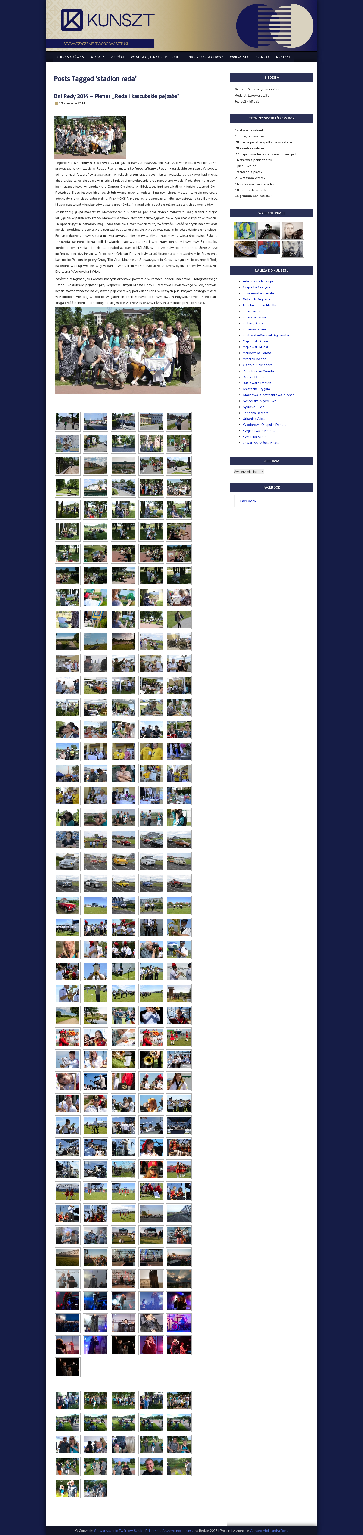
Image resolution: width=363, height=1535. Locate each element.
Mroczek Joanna (254, 359)
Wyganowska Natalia (259, 431)
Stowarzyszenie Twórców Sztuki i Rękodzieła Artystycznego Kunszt (144, 1531)
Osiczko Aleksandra (257, 365)
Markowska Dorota (257, 353)
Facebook (248, 501)
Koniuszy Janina (254, 329)
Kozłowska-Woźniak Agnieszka (266, 335)
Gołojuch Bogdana (256, 299)
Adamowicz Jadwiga (258, 281)
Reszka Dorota (254, 377)
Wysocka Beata (254, 437)
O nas (97, 57)
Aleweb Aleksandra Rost (269, 1531)
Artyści (117, 57)
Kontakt (283, 57)
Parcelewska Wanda (258, 371)
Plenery (262, 57)
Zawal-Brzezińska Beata (261, 443)
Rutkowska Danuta (257, 383)
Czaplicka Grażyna (256, 287)
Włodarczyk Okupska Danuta (265, 425)
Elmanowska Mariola (258, 293)
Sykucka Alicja (253, 407)
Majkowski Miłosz (256, 347)
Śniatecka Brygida (256, 389)
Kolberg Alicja (253, 323)
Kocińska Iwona (254, 317)
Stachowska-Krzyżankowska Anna (268, 395)
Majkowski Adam (255, 341)
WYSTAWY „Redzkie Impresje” (156, 57)
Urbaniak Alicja (254, 419)
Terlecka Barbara (256, 413)
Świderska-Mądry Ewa (259, 401)
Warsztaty (239, 57)
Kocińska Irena (253, 311)
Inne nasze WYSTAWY (205, 57)
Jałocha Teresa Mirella (259, 305)
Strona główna (70, 57)
